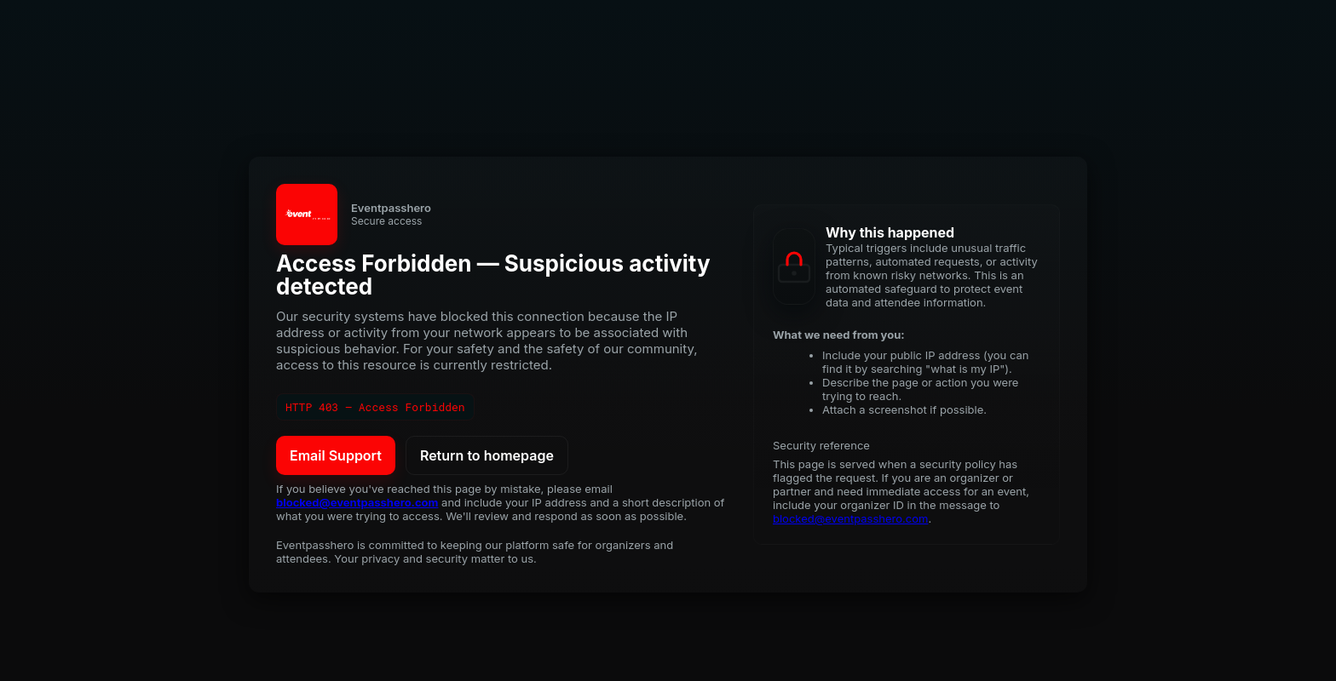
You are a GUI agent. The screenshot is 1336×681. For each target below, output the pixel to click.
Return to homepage (487, 455)
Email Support (336, 455)
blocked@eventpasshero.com (357, 502)
